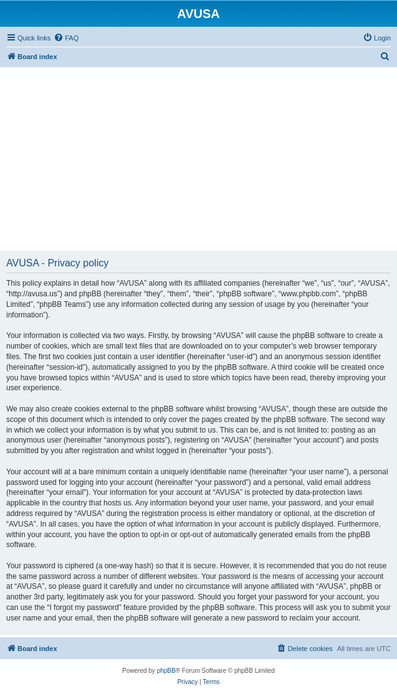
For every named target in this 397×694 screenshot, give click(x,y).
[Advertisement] (198, 154)
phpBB (166, 670)
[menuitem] (66, 37)
